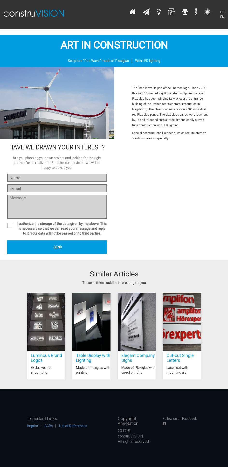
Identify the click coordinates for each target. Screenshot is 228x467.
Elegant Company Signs (138, 358)
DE (222, 12)
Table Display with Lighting (93, 358)
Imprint (32, 426)
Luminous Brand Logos (46, 358)
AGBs (48, 426)
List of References (73, 426)
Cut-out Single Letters (180, 358)
